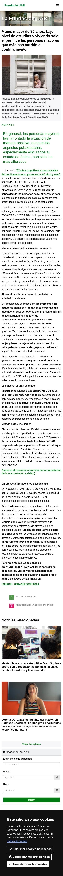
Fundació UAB (15, 5)
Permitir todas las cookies (28, 864)
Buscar (31, 800)
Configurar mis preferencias (29, 857)
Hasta (6, 784)
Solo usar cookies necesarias (30, 849)
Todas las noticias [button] (31, 744)
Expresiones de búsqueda (17, 758)
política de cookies (17, 841)
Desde (6, 771)
